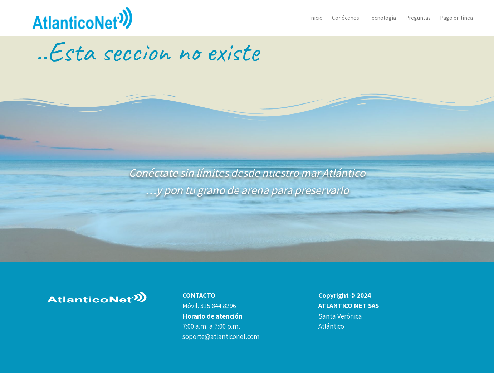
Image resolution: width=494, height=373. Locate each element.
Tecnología (382, 17)
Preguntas (418, 17)
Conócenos (345, 17)
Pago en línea (456, 17)
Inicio (316, 17)
